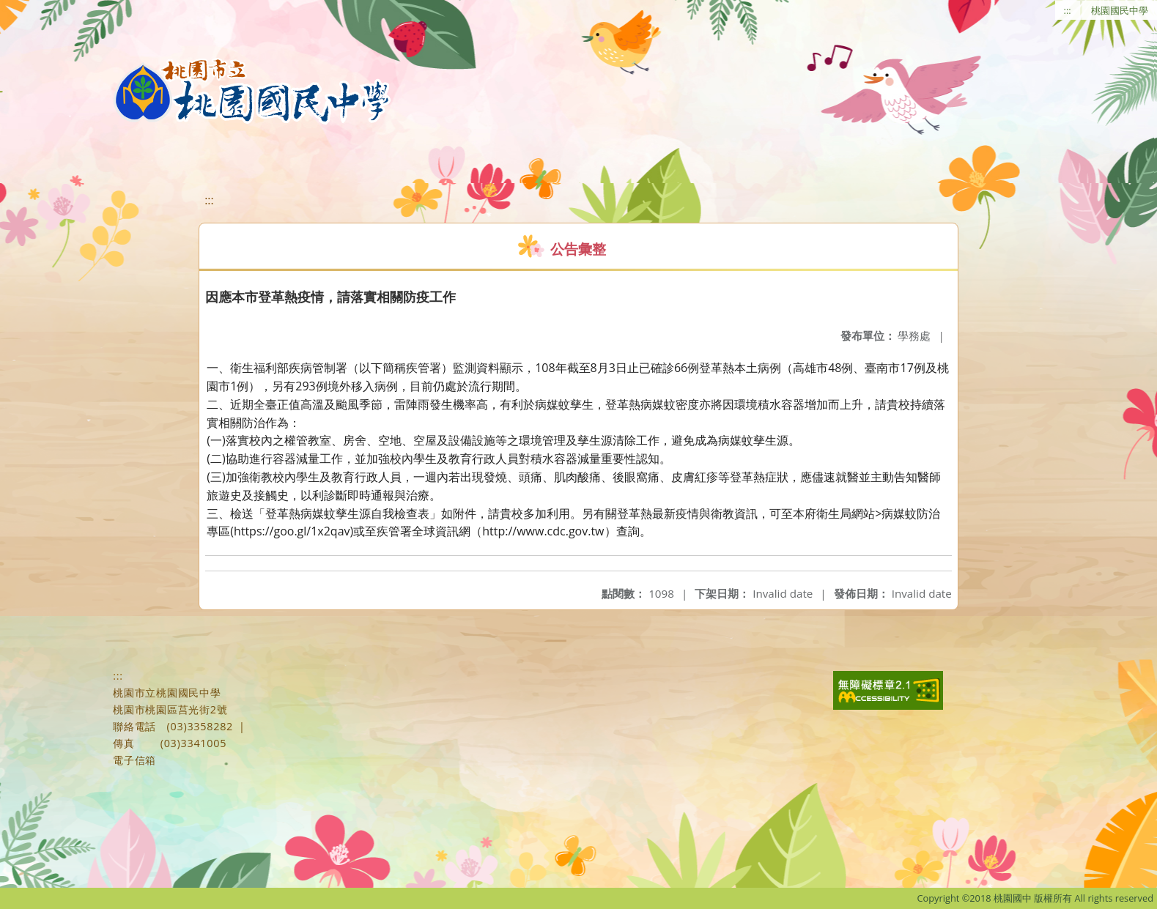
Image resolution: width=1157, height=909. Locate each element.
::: (1067, 10)
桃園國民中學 (1119, 10)
